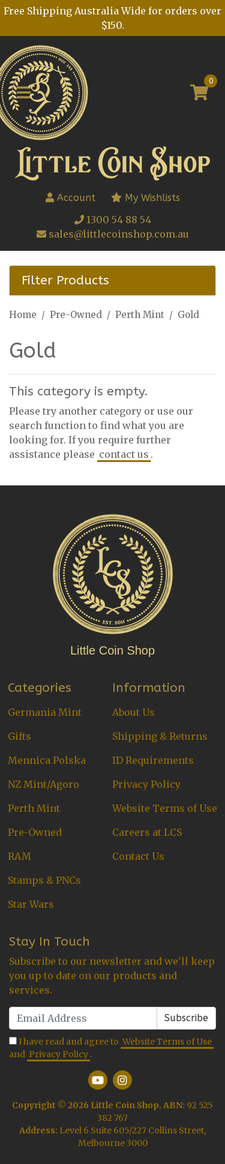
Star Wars (31, 904)
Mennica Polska (47, 760)
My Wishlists (145, 197)
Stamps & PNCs (44, 880)
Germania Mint (45, 712)
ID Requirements (153, 760)
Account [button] (70, 197)
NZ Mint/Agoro (43, 784)
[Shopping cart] (199, 93)
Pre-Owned (35, 832)
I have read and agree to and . (111, 1048)
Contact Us (138, 856)
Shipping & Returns (160, 736)
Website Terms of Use (164, 808)
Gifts (19, 736)
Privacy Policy (146, 784)
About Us (133, 712)
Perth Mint (34, 808)
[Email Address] (83, 1018)
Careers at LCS (147, 832)
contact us (124, 454)
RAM (19, 856)
